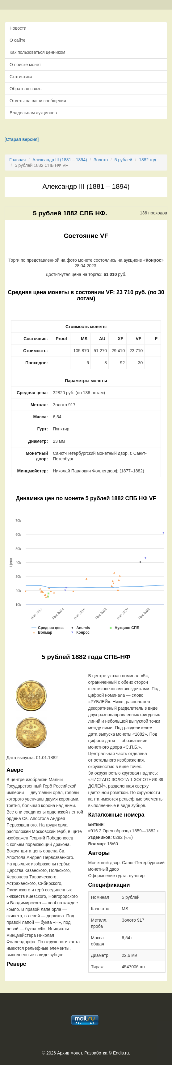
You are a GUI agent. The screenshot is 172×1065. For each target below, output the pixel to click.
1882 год (147, 159)
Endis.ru (121, 1052)
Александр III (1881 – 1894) (59, 159)
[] (22, 139)
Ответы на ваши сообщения (38, 100)
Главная (17, 159)
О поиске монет (25, 64)
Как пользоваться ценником (37, 52)
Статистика (21, 76)
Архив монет (69, 1052)
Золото (101, 159)
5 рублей (123, 159)
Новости (18, 28)
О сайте (17, 40)
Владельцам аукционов (33, 112)
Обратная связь (25, 88)
